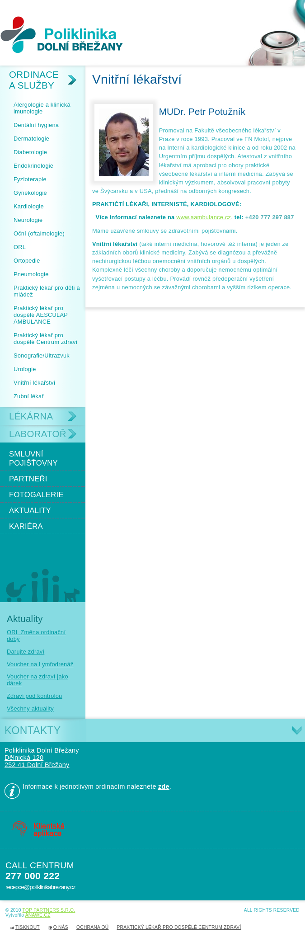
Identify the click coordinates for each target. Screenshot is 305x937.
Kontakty (33, 730)
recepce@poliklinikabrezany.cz (40, 887)
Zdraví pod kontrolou (34, 695)
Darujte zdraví (25, 651)
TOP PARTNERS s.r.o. (49, 910)
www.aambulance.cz (203, 217)
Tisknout (27, 927)
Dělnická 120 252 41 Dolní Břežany (37, 761)
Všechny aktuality (30, 708)
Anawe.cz (38, 915)
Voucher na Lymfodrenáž (40, 664)
